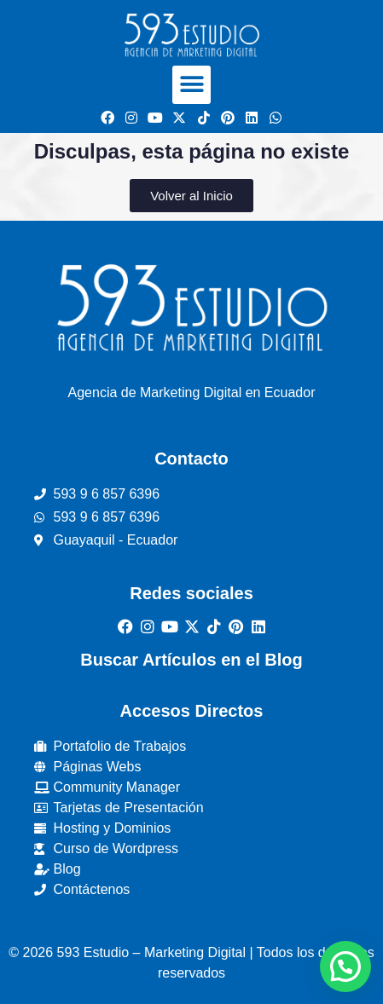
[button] (191, 85)
